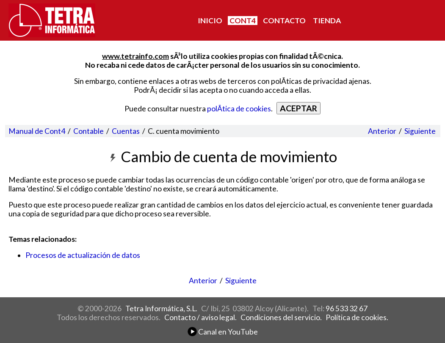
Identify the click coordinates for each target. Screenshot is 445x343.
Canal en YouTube (223, 331)
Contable (88, 131)
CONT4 (242, 20)
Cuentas (126, 131)
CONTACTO (284, 20)
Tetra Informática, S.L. (161, 308)
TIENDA (327, 20)
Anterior (382, 131)
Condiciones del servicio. (281, 317)
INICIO (210, 20)
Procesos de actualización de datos (82, 255)
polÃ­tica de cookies (239, 108)
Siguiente (420, 131)
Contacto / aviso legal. (200, 317)
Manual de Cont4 (36, 131)
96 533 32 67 (347, 308)
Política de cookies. (357, 317)
